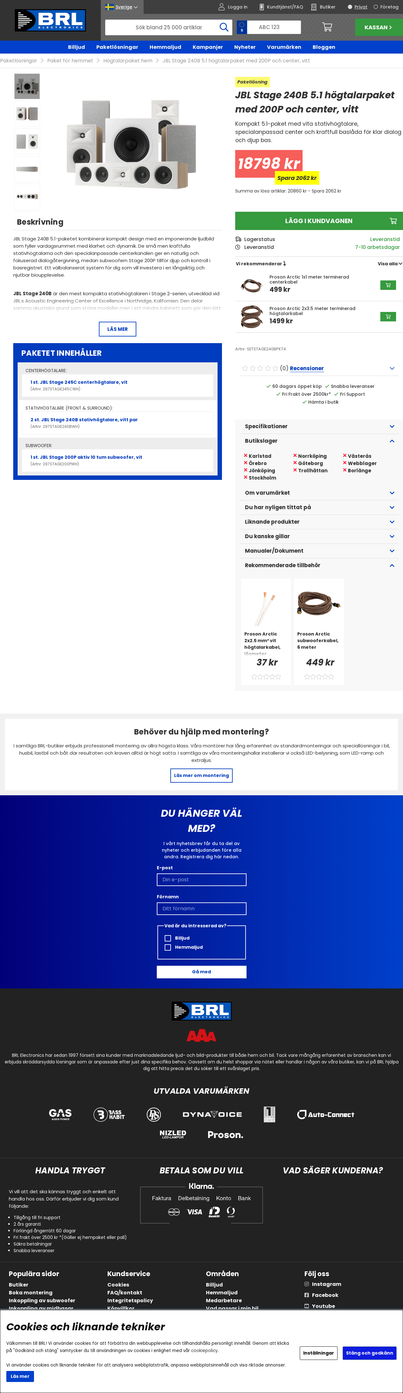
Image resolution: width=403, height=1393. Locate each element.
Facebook (325, 1295)
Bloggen (324, 47)
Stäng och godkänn (369, 1353)
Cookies (118, 1285)
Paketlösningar (117, 47)
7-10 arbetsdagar (377, 247)
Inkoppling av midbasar (41, 1308)
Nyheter (245, 47)
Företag (389, 7)
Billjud (76, 47)
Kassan (379, 27)
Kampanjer (208, 47)
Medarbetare (224, 1300)
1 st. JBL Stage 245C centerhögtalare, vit (118, 385)
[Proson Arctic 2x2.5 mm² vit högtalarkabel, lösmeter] (266, 643)
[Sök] (168, 27)
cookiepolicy (204, 1351)
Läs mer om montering (201, 776)
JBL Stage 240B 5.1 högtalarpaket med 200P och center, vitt (236, 61)
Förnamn (168, 897)
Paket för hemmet (70, 61)
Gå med (201, 972)
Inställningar (318, 1353)
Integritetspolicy (130, 1300)
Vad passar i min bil (232, 1308)
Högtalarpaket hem (127, 61)
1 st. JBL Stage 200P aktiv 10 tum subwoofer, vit (118, 460)
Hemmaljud (165, 47)
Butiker (18, 1285)
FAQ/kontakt (124, 1293)
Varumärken (284, 47)
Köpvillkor (120, 1308)
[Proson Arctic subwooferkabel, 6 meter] (319, 643)
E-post (165, 868)
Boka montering (31, 1293)
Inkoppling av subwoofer (42, 1300)
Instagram (326, 1284)
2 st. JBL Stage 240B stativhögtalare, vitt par (118, 423)
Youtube (323, 1306)
